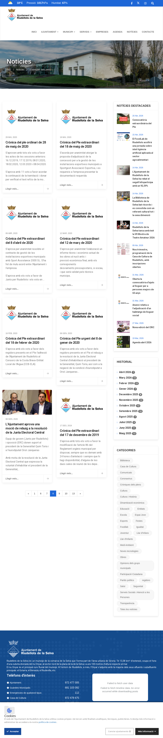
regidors (146, 580)
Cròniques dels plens (130, 484)
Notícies (132, 32)
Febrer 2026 (129, 383)
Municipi (69, 32)
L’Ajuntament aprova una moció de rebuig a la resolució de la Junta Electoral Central (26, 428)
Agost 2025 (128, 416)
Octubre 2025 (129, 405)
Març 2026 (128, 377)
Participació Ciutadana (131, 574)
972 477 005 (72, 682)
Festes (139, 521)
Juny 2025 (127, 427)
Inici (34, 32)
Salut (122, 586)
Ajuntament (49, 32)
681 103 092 (72, 687)
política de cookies (48, 722)
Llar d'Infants (126, 539)
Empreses (102, 32)
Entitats (141, 509)
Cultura (123, 490)
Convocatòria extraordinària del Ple (142, 123)
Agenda (117, 32)
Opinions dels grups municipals (130, 565)
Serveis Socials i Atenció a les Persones (135, 595)
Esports (124, 521)
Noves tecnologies (129, 551)
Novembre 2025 (131, 400)
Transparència (127, 603)
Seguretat (138, 586)
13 (73, 493)
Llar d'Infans (143, 533)
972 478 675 (72, 697)
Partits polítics (127, 580)
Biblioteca (125, 460)
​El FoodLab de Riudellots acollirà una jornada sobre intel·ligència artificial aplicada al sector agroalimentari (142, 149)
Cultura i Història (128, 496)
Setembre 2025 (131, 411)
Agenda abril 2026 (141, 342)
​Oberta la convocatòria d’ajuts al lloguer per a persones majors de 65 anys (143, 286)
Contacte (148, 32)
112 (77, 692)
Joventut (124, 533)
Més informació (145, 731)
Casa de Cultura (128, 466)
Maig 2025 (127, 433)
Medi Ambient (127, 545)
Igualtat (140, 527)
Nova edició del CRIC (143, 327)
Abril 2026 (127, 372)
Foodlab (124, 527)
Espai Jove (140, 515)
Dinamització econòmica (132, 502)
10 (66, 493)
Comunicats (126, 472)
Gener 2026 (128, 388)
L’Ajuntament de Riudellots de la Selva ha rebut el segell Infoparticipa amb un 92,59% (142, 179)
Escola (123, 515)
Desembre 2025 (130, 394)
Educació (124, 509)
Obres (123, 557)
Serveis (85, 32)
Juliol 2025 (127, 422)
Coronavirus (126, 478)
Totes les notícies (128, 609)
